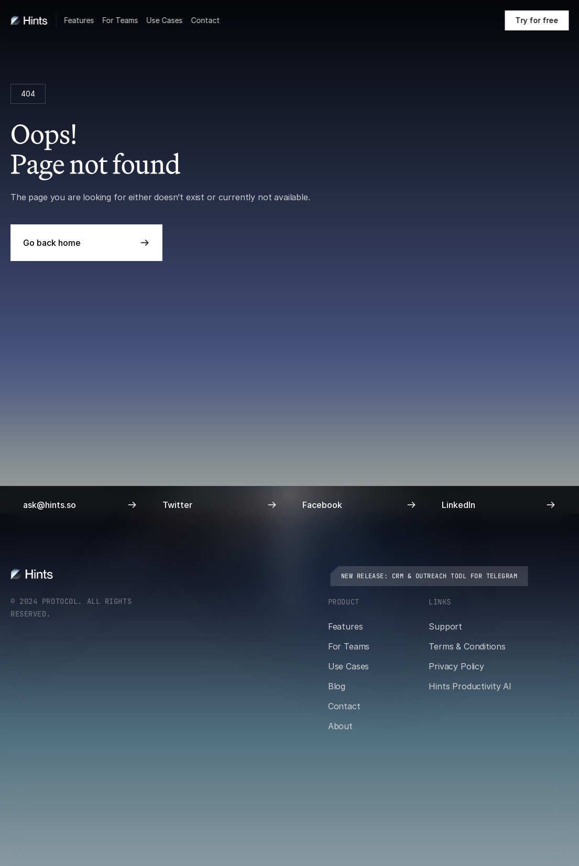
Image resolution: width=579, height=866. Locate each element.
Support (445, 626)
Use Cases (164, 20)
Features (79, 20)
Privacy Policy (456, 666)
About (340, 726)
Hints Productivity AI (470, 686)
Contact (205, 20)
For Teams (120, 20)
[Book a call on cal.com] (537, 20)
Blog (336, 686)
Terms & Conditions (467, 646)
